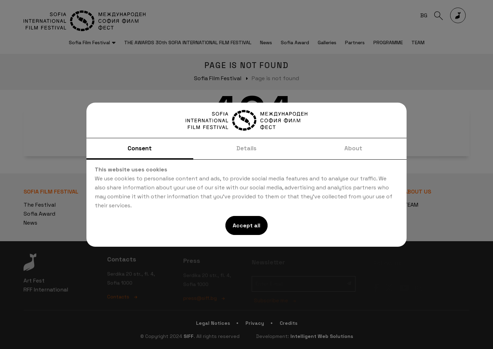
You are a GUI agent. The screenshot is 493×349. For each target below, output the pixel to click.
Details (246, 148)
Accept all (246, 225)
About (353, 148)
